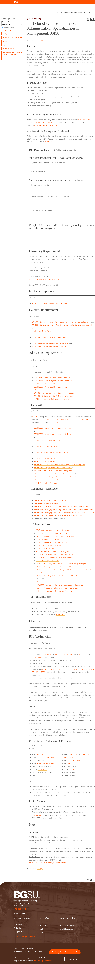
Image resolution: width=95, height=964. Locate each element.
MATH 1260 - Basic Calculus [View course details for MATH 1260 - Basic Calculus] (42, 331)
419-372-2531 (20, 909)
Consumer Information (45, 918)
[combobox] (75, 12)
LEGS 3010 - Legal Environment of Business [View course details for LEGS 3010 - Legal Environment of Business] (50, 458)
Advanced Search (7, 30)
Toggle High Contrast (25, 936)
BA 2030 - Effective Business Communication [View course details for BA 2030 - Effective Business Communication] (51, 390)
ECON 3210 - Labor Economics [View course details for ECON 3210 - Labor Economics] (47, 539)
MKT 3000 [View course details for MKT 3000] (72, 763)
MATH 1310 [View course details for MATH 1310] (68, 654)
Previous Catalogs (8, 58)
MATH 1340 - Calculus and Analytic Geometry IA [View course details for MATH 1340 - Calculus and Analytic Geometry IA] (50, 343)
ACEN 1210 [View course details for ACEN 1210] (51, 757)
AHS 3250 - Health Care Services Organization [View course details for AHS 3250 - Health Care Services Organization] (53, 533)
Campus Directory (20, 931)
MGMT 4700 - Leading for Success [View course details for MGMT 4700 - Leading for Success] (47, 515)
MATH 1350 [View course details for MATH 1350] (36, 657)
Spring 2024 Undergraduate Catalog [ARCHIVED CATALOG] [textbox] (73, 12)
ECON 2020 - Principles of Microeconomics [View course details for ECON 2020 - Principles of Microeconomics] (50, 384)
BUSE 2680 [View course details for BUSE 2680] (50, 763)
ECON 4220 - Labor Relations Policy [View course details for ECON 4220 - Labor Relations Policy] (49, 545)
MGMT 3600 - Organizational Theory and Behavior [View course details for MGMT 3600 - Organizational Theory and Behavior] (53, 467)
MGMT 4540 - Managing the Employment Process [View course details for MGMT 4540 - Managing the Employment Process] (52, 509)
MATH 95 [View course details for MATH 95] (85, 754)
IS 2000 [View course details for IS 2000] (42, 672)
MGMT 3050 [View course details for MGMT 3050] (73, 506)
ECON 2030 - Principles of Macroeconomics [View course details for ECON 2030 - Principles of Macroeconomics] (50, 387)
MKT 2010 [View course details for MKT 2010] (79, 419)
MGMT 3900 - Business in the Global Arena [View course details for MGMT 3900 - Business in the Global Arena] (50, 500)
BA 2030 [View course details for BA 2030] (84, 669)
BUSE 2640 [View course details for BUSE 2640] (41, 763)
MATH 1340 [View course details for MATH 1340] (83, 654)
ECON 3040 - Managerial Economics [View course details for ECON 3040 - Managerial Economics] (47, 440)
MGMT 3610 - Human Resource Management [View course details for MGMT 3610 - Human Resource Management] (50, 506)
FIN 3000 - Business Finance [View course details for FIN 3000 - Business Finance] (44, 461)
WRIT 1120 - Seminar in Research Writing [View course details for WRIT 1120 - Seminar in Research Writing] (44, 279)
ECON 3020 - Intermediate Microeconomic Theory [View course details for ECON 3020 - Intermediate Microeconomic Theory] (53, 428)
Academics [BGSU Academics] (18, 924)
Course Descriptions (8, 48)
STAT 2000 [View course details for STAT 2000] (73, 769)
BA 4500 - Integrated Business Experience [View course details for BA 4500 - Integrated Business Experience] (49, 480)
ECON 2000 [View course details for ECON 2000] (36, 815)
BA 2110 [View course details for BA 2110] (91, 669)
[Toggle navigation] (79, 2)
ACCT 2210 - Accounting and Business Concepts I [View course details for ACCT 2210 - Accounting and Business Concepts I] (52, 378)
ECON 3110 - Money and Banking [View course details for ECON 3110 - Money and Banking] (46, 446)
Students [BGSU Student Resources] (63, 922)
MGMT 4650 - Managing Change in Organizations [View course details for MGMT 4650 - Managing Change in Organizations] (52, 512)
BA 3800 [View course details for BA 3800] (89, 419)
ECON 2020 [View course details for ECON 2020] (65, 669)
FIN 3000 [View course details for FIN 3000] (49, 419)
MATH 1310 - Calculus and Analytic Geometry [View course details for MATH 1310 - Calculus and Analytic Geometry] (49, 337)
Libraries (40, 932)
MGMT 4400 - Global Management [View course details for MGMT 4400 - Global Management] (47, 503)
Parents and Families (67, 918)
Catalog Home (7, 34)
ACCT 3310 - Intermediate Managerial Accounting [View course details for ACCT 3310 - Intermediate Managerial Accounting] (54, 530)
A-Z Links (17, 928)
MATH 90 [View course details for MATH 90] (73, 754)
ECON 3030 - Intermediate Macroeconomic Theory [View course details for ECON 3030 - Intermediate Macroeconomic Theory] (53, 434)
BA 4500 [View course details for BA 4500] (35, 416)
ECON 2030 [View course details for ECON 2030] (75, 669)
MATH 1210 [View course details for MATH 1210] (68, 757)
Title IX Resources (66, 929)
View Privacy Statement (43, 960)
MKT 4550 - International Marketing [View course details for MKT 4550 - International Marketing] (49, 582)
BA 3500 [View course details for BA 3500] (41, 419)
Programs (5, 45)
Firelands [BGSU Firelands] (40, 929)
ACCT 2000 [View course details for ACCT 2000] (41, 754)
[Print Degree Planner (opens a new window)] (88, 19)
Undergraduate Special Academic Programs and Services (12, 53)
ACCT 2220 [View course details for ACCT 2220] (55, 669)
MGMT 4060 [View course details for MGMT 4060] (59, 422)
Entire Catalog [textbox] (6, 22)
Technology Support (67, 925)
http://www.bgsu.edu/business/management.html (48, 863)
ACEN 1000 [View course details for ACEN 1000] (41, 757)
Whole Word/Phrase (9, 27)
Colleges (5, 41)
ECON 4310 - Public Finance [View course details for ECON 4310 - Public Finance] (46, 548)
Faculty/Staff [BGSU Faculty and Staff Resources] (42, 925)
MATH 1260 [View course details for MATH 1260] (47, 654)
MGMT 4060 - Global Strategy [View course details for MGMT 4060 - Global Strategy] (45, 483)
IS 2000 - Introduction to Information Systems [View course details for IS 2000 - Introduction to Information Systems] (51, 399)
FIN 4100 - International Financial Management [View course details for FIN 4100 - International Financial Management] (53, 551)
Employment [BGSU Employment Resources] (41, 922)
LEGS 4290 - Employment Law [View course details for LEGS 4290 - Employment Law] (47, 561)
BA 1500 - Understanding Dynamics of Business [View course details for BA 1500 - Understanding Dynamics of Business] (49, 303)
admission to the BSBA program (46, 125)
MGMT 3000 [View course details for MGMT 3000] (59, 419)
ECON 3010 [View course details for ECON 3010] (42, 770)
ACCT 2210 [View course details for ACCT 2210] (46, 669)
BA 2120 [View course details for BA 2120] (35, 672)
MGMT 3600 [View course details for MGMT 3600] (49, 142)
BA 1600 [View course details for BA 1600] (58, 654)
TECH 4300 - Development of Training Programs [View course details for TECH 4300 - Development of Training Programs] (54, 591)
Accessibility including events (22, 919)
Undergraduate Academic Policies (12, 37)
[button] (44, 2)
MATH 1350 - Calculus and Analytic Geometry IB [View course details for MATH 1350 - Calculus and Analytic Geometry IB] (50, 346)
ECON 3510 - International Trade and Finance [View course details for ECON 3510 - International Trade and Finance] (51, 452)
